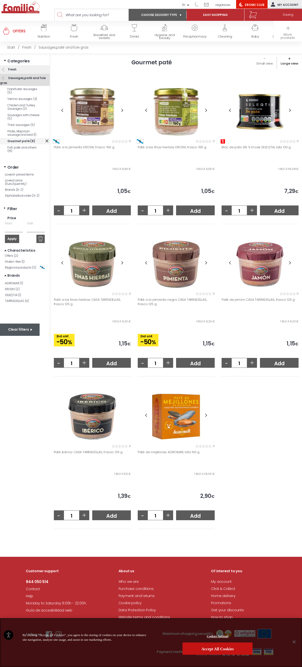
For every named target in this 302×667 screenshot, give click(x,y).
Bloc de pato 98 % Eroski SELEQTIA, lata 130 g (256, 147)
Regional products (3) (25, 267)
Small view (264, 63)
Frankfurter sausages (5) (22, 91)
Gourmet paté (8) (21, 141)
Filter (12, 209)
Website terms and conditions (144, 617)
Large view (289, 63)
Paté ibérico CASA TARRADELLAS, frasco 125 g (88, 452)
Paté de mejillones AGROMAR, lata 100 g (168, 452)
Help (29, 596)
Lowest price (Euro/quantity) (16, 182)
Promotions (221, 602)
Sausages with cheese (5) (23, 117)
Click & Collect (223, 588)
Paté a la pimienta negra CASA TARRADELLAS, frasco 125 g (172, 302)
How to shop (222, 617)
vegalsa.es (222, 5)
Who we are (129, 581)
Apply (12, 238)
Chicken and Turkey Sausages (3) (21, 107)
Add (111, 211)
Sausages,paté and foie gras (22, 80)
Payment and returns (137, 595)
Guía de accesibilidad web (49, 610)
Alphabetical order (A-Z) (22, 195)
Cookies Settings (217, 658)
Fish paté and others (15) (22, 149)
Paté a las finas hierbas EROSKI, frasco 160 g (172, 147)
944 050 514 (198, 4)
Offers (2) (11, 256)
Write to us (208, 4)
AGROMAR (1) (14, 283)
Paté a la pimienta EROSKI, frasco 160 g (84, 147)
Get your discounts (227, 610)
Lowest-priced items (19, 174)
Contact (33, 588)
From (8, 223)
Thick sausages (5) (21, 125)
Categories (18, 61)
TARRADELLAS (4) (17, 301)
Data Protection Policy (137, 610)
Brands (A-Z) (14, 190)
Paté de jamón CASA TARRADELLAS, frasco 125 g (258, 300)
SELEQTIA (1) (13, 295)
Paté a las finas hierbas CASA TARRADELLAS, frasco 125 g (87, 302)
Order (13, 167)
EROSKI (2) (12, 289)
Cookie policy (130, 602)
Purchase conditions (136, 588)
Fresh (11, 69)
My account (283, 4)
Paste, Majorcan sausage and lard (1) (21, 133)
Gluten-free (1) (15, 261)
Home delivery (223, 595)
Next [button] (122, 110)
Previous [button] (62, 110)
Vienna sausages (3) (22, 99)
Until (30, 223)
